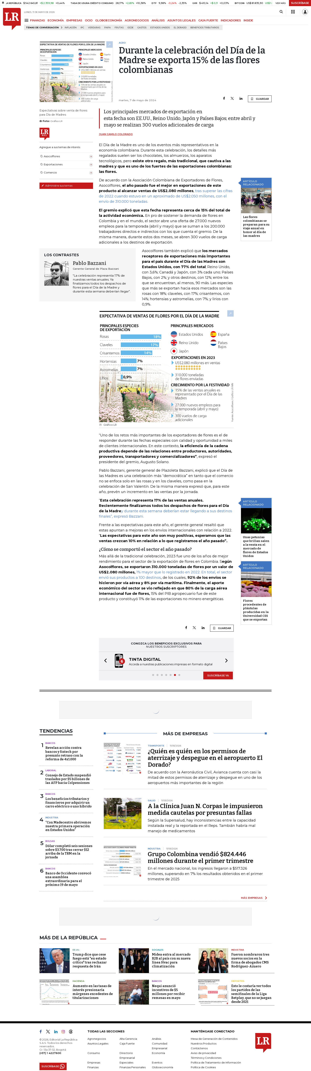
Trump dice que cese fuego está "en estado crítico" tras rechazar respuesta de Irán (90, 960)
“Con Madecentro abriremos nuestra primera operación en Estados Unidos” (68, 826)
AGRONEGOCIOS (137, 20)
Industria (51, 817)
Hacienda (78, 981)
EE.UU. (76, 949)
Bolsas (50, 841)
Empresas (93, 1062)
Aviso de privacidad (203, 1053)
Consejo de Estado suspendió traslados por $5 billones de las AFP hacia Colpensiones (68, 779)
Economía (158, 1053)
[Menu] (27, 20)
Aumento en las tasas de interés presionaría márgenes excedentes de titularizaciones (93, 992)
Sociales (157, 949)
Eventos (157, 1062)
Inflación (71, 27)
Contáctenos (199, 1048)
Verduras (94, 27)
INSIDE (248, 20)
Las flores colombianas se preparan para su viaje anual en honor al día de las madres (256, 226)
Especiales (126, 1062)
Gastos (141, 27)
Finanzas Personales (133, 1067)
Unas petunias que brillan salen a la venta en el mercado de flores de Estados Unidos (256, 546)
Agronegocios (96, 1038)
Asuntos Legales (97, 1043)
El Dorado (180, 27)
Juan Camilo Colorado (116, 134)
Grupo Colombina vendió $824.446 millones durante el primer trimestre (200, 857)
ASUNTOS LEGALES (181, 20)
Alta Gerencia (128, 1038)
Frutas (119, 27)
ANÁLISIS (158, 20)
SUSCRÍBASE (300, 3)
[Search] (281, 12)
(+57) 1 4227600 (50, 1053)
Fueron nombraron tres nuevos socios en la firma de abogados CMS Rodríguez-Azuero (250, 960)
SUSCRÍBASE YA (218, 675)
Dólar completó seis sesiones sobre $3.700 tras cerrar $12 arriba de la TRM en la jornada (68, 851)
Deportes (237, 981)
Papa (107, 27)
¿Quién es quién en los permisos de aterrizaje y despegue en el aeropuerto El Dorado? (205, 758)
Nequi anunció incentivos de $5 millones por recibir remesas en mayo (168, 992)
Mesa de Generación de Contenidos (214, 1038)
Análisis (156, 1038)
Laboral (50, 770)
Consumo (93, 1053)
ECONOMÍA (56, 20)
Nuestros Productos (203, 1043)
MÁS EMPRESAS (252, 897)
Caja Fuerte (127, 1043)
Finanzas (93, 1067)
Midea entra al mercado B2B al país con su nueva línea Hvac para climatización (171, 960)
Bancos (50, 743)
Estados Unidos (160, 27)
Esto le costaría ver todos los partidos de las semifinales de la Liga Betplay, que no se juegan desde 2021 (251, 994)
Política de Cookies (203, 1067)
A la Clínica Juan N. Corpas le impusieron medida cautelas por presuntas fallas (205, 809)
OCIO (88, 20)
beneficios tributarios (204, 27)
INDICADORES (231, 20)
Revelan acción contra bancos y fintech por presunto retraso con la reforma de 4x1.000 (64, 753)
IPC (82, 27)
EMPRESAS (74, 20)
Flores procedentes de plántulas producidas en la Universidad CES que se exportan (256, 610)
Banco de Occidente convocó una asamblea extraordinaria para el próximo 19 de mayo (68, 879)
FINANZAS (37, 20)
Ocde (130, 27)
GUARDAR (260, 98)
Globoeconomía (162, 1067)
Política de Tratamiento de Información (216, 1062)
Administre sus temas (56, 185)
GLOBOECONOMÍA (108, 20)
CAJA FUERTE (208, 20)
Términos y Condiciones (206, 1057)
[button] (104, 661)
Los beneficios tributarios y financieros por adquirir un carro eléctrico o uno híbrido (68, 802)
